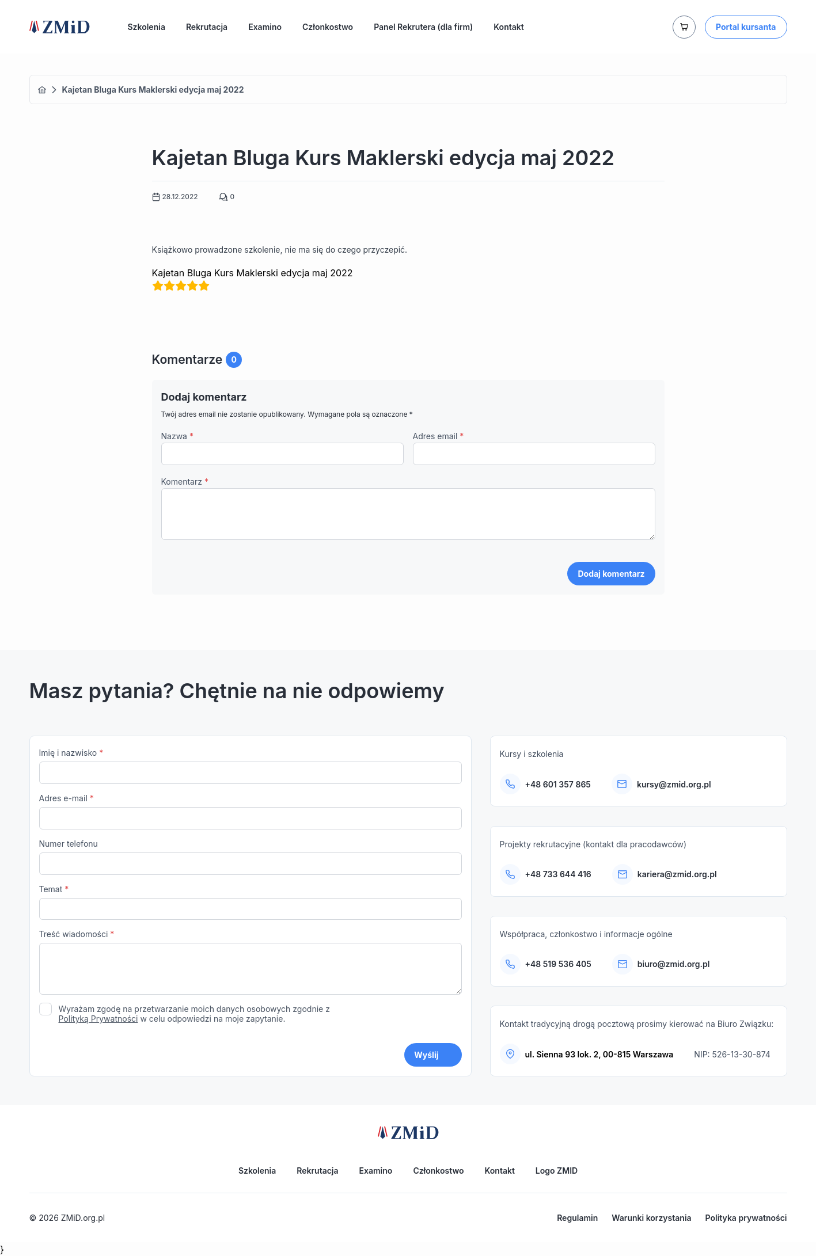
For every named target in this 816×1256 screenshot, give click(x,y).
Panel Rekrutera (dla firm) (423, 27)
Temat (250, 907)
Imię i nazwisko (250, 771)
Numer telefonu (250, 862)
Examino (265, 27)
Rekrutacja (206, 27)
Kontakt (508, 27)
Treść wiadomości (250, 969)
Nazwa (177, 436)
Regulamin (577, 1218)
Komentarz (184, 481)
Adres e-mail (250, 816)
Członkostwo (327, 27)
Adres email (438, 436)
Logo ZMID (557, 1170)
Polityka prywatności (746, 1218)
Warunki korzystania (651, 1218)
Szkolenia (146, 27)
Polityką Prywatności (98, 1024)
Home (42, 90)
